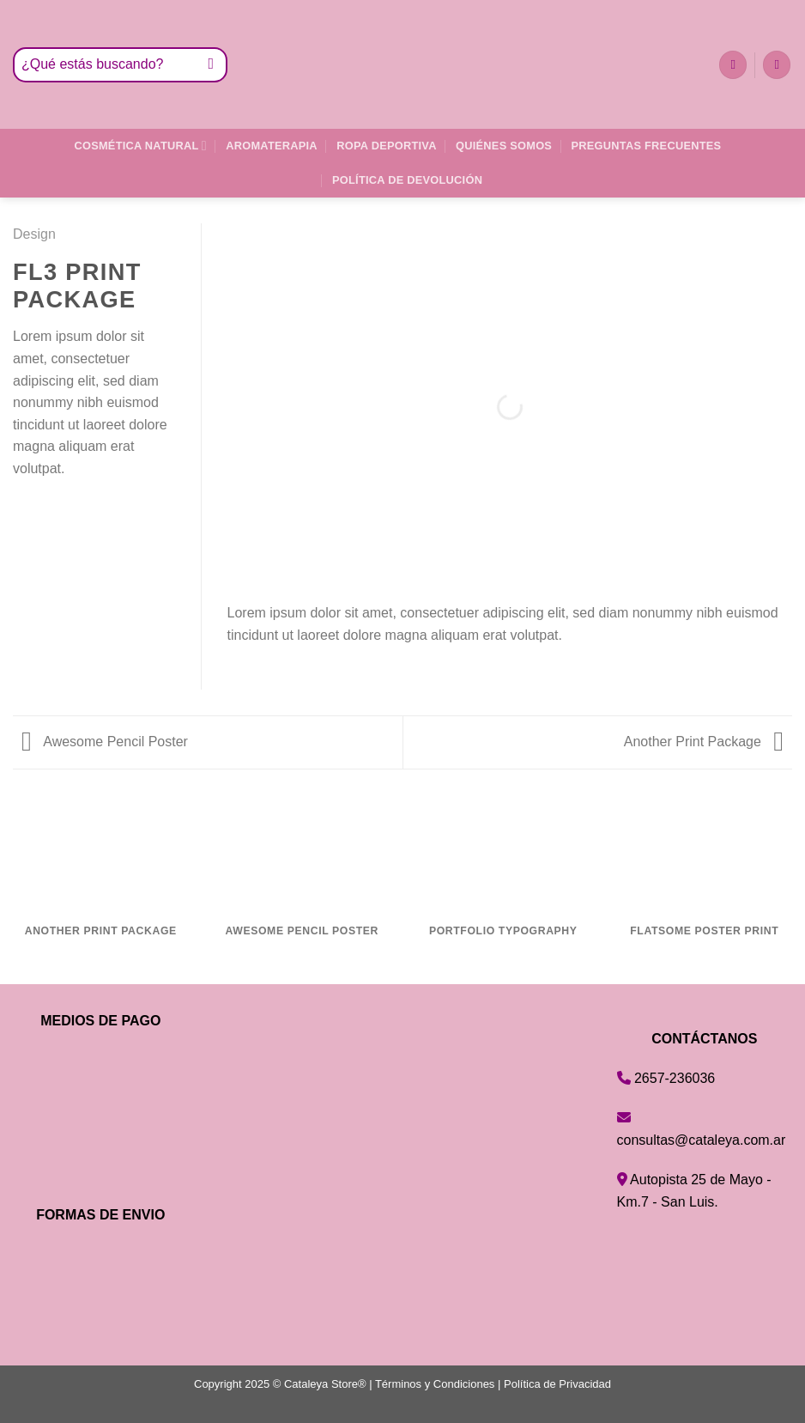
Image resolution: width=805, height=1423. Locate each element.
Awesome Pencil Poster (104, 741)
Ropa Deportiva (386, 145)
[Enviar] (211, 65)
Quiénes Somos (504, 145)
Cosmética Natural (140, 145)
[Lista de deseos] (733, 65)
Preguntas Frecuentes (647, 145)
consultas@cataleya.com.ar (701, 1140)
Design (34, 234)
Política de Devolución (407, 179)
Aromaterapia (272, 145)
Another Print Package (704, 741)
